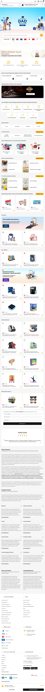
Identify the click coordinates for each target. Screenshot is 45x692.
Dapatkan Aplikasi (33, 689)
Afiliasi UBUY (25, 614)
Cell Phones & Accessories (16, 475)
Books (35, 476)
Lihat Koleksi (30, 94)
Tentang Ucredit (26, 612)
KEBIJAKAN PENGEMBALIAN (28, 606)
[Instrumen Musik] (36, 78)
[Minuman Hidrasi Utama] (8, 205)
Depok (2, 669)
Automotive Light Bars (38, 135)
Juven (6, 126)
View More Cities (5, 671)
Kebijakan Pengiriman (6, 614)
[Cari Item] (41, 35)
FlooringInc (28, 126)
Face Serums (17, 135)
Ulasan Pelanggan (27, 604)
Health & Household (17, 478)
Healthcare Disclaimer (6, 623)
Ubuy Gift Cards (26, 616)
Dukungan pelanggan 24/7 (32, 655)
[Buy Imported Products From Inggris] (22, 148)
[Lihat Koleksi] (22, 92)
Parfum (3, 521)
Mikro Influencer (4, 616)
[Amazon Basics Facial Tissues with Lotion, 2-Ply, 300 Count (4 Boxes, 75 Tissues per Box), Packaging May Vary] (33, 364)
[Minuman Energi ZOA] (37, 205)
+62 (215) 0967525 (29, 662)
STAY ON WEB (11, 689)
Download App (26, 600)
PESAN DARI (6, 39)
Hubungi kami (4, 602)
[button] (35, 1)
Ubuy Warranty (4, 620)
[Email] (22, 417)
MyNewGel (17, 126)
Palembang (3, 665)
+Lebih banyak (4, 648)
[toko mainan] (34, 668)
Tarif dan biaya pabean (6, 612)
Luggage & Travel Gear (29, 476)
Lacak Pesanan (4, 610)
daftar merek (26, 602)
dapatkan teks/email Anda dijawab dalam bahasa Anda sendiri (34, 658)
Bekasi (2, 663)
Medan (2, 661)
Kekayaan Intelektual (6, 606)
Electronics (8, 475)
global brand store (19, 474)
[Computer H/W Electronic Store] (33, 5)
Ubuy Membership (5, 618)
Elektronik (3, 505)
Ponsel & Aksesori (27, 521)
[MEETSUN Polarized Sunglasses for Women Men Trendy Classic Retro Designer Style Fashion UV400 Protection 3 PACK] (33, 402)
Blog (24, 608)
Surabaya (3, 657)
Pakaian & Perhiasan (27, 505)
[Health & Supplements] (8, 78)
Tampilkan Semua (39, 122)
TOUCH (38, 126)
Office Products (39, 478)
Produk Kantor (26, 552)
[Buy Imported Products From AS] (8, 148)
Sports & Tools (20, 476)
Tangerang (3, 667)
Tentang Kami (4, 600)
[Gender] (22, 420)
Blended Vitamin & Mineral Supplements (28, 135)
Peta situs (3, 608)
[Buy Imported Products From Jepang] (37, 148)
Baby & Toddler (26, 475)
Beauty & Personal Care (12, 476)
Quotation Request (5, 604)
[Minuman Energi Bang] (22, 205)
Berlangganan (22, 423)
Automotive (40, 476)
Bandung (3, 659)
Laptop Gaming (4, 536)
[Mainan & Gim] (22, 78)
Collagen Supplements (6, 135)
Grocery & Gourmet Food (6, 478)
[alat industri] (11, 5)
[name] (22, 414)
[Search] (22, 35)
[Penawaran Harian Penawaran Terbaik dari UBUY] (22, 276)
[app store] (26, 668)
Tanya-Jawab (26, 610)
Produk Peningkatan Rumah (7, 552)
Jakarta (3, 655)
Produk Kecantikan (27, 536)
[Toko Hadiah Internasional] (22, 223)
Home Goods (32, 475)
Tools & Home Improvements (28, 478)
